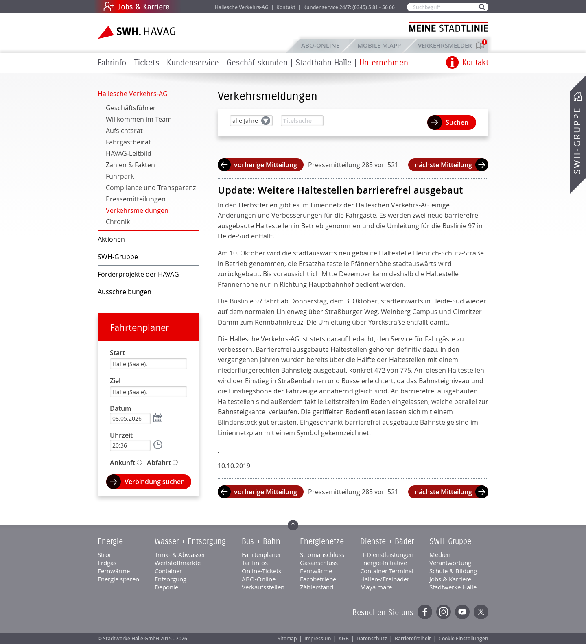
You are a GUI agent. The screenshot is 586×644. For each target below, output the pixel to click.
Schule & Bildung (453, 571)
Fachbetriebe (318, 579)
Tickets (146, 63)
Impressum (317, 638)
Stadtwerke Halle (453, 587)
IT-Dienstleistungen (386, 554)
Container (168, 571)
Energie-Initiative (383, 563)
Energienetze (322, 541)
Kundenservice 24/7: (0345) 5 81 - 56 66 (349, 7)
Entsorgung (170, 579)
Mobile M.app (379, 45)
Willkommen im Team (139, 119)
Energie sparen (118, 579)
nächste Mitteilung (443, 164)
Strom (106, 554)
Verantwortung (450, 563)
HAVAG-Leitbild (128, 153)
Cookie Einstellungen (463, 638)
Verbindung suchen (155, 481)
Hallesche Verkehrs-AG (242, 7)
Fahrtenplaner (139, 327)
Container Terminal (386, 571)
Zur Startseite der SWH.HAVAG (137, 32)
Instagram (443, 612)
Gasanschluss (319, 563)
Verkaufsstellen (263, 587)
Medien (439, 554)
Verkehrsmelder (447, 45)
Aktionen (111, 239)
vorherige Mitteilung (265, 164)
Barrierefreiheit (413, 638)
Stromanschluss (322, 554)
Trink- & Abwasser (180, 554)
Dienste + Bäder (387, 541)
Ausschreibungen (124, 291)
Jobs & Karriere (191, 6)
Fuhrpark (120, 176)
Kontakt (285, 7)
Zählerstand (316, 587)
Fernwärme (114, 571)
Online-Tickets (261, 571)
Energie (110, 541)
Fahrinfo (112, 63)
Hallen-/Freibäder (384, 579)
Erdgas (107, 563)
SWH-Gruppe (577, 141)
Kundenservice (193, 63)
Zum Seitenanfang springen (293, 525)
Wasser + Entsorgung (190, 541)
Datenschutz (371, 638)
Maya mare (376, 587)
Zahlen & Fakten (130, 164)
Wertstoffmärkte (178, 563)
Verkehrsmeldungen (137, 210)
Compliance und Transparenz (151, 187)
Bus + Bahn (261, 541)
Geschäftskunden (257, 63)
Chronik (118, 221)
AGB (344, 638)
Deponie (166, 587)
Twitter (481, 612)
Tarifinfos (255, 563)
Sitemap (287, 638)
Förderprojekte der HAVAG (138, 274)
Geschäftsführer (131, 107)
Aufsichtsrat (124, 130)
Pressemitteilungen (136, 198)
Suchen (457, 122)
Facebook (425, 612)
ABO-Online (320, 45)
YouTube (462, 612)
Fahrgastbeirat (128, 142)
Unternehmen (383, 63)
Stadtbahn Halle (323, 63)
